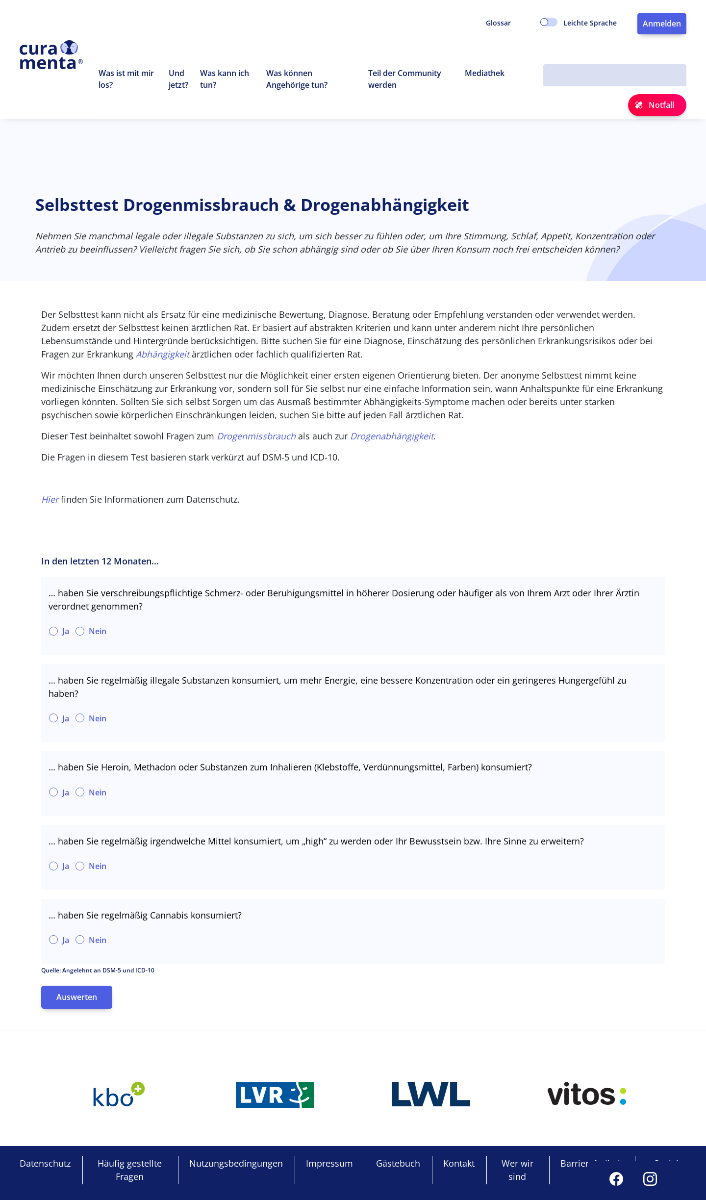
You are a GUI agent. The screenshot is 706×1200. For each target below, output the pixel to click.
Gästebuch (398, 1163)
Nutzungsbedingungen (236, 1163)
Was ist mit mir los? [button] (126, 79)
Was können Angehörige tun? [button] (297, 79)
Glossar (498, 22)
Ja (65, 631)
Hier (49, 499)
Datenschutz (45, 1163)
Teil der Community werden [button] (404, 79)
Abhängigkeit (162, 354)
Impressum (329, 1163)
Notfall (661, 105)
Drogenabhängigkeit (391, 436)
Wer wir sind (517, 1169)
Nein (97, 631)
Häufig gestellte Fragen (130, 1169)
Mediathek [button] (484, 73)
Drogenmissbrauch (256, 436)
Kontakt (459, 1163)
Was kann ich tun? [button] (224, 79)
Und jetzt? (179, 79)
